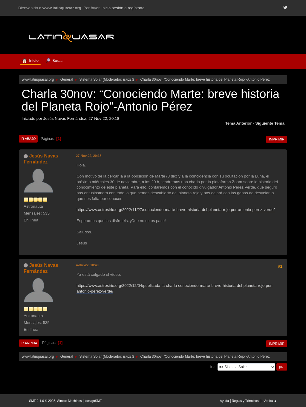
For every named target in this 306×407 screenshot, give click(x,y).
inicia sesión (112, 8)
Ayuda (224, 401)
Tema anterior (238, 123)
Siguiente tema (269, 123)
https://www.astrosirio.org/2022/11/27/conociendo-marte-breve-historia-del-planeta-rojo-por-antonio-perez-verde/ (175, 209)
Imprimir (276, 139)
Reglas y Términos (245, 401)
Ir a (212, 367)
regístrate (136, 8)
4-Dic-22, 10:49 (87, 265)
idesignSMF (93, 401)
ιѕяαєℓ (128, 79)
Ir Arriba (29, 343)
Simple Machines (69, 401)
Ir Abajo (28, 138)
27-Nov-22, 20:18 (88, 155)
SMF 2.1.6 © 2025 (42, 401)
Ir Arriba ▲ (269, 401)
